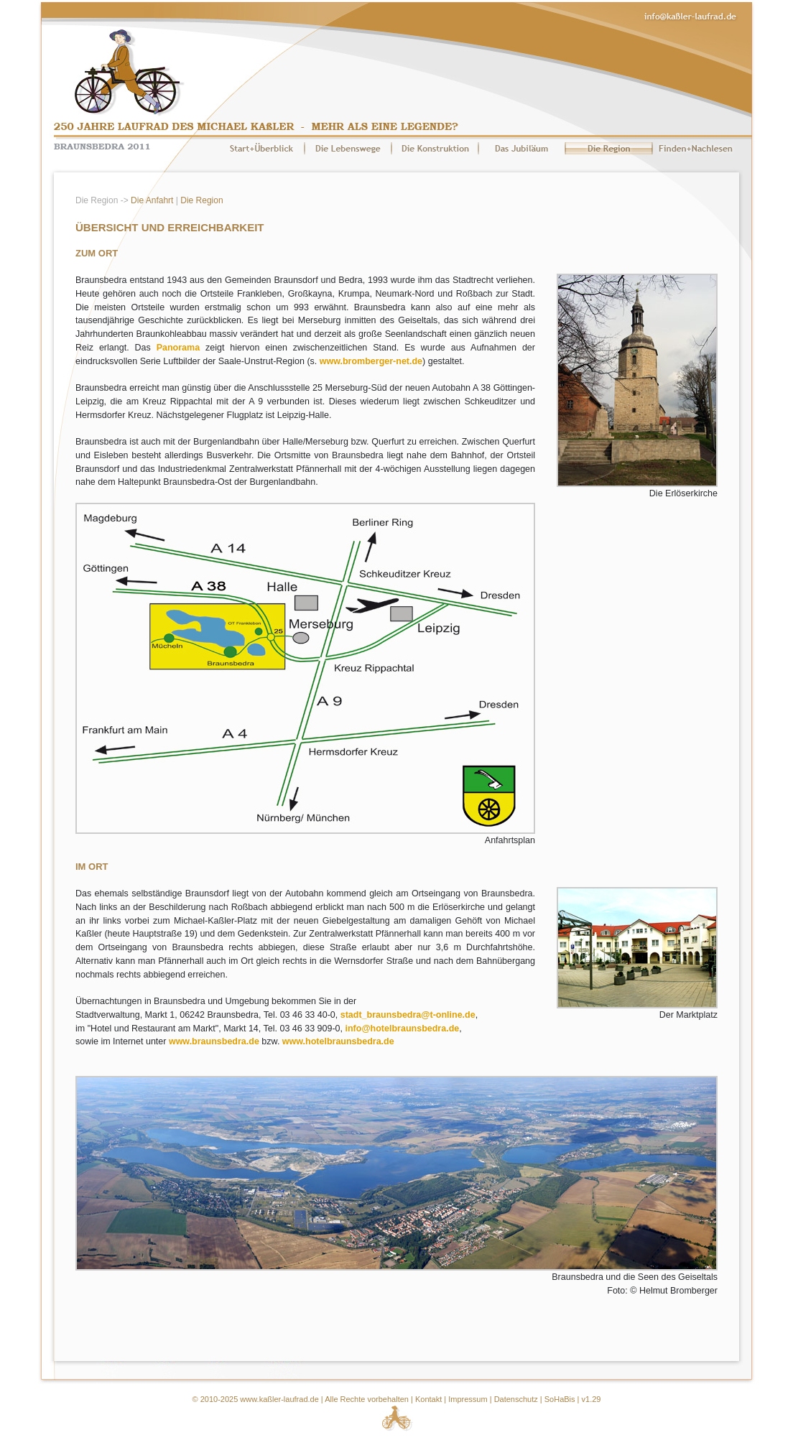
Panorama (178, 348)
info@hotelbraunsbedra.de (403, 1028)
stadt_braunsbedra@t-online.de (408, 1015)
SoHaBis (559, 1399)
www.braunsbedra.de (214, 1041)
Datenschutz (516, 1399)
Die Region (201, 200)
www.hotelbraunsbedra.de (338, 1041)
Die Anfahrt (152, 200)
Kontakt (428, 1399)
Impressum (467, 1399)
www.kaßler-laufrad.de (279, 1399)
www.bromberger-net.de (371, 361)
